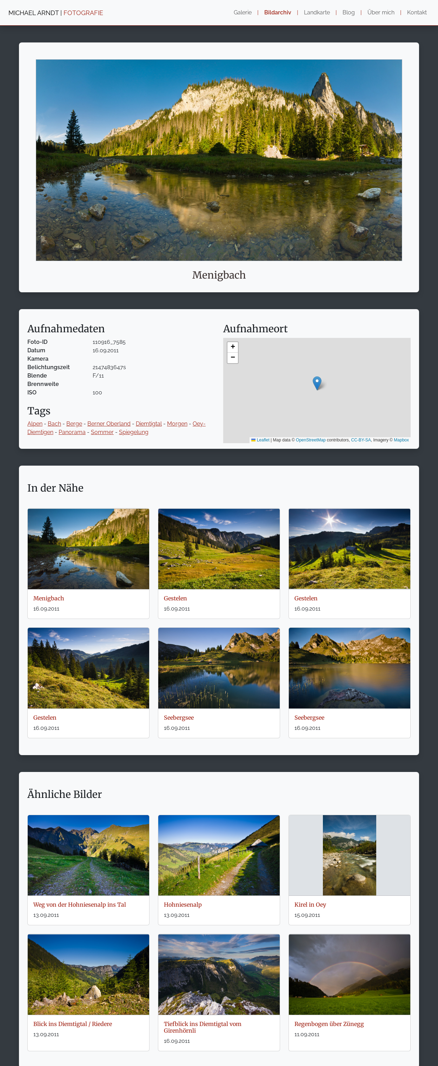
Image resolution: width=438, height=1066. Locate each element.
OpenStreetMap (311, 440)
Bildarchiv (277, 12)
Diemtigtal (149, 423)
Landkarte (317, 12)
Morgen (177, 423)
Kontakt (417, 12)
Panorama (72, 432)
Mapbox (401, 440)
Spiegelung (133, 432)
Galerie (243, 12)
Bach (54, 423)
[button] (317, 383)
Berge (74, 423)
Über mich (380, 12)
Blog (349, 12)
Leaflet (260, 440)
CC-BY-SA (361, 440)
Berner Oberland (109, 423)
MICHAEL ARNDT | (55, 12)
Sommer (102, 432)
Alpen (34, 423)
